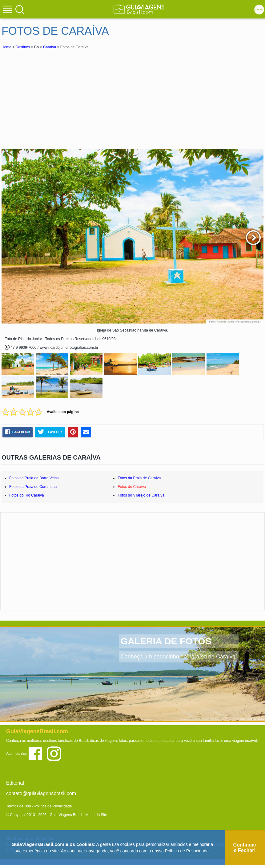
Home (6, 47)
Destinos (23, 47)
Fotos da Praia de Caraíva (139, 478)
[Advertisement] (56, 97)
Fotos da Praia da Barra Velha (34, 478)
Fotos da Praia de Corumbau (33, 487)
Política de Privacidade (53, 806)
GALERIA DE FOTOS (166, 641)
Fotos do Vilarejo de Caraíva (141, 495)
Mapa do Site (96, 815)
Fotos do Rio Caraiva (26, 495)
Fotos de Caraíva (132, 487)
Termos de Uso (18, 806)
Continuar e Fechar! (245, 847)
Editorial (15, 783)
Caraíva (49, 47)
